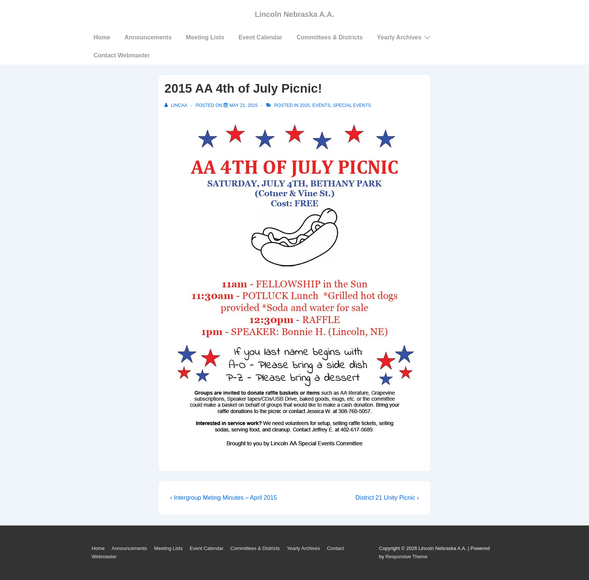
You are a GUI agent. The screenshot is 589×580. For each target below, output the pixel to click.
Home (102, 37)
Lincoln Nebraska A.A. (294, 14)
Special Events (352, 105)
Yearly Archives (405, 37)
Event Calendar (260, 37)
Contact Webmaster (122, 55)
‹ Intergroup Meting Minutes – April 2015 (223, 497)
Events (321, 105)
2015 (305, 105)
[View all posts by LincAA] (176, 105)
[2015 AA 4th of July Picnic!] (244, 105)
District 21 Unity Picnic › (387, 497)
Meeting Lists (205, 37)
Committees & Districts (330, 37)
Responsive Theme (406, 556)
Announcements (147, 37)
